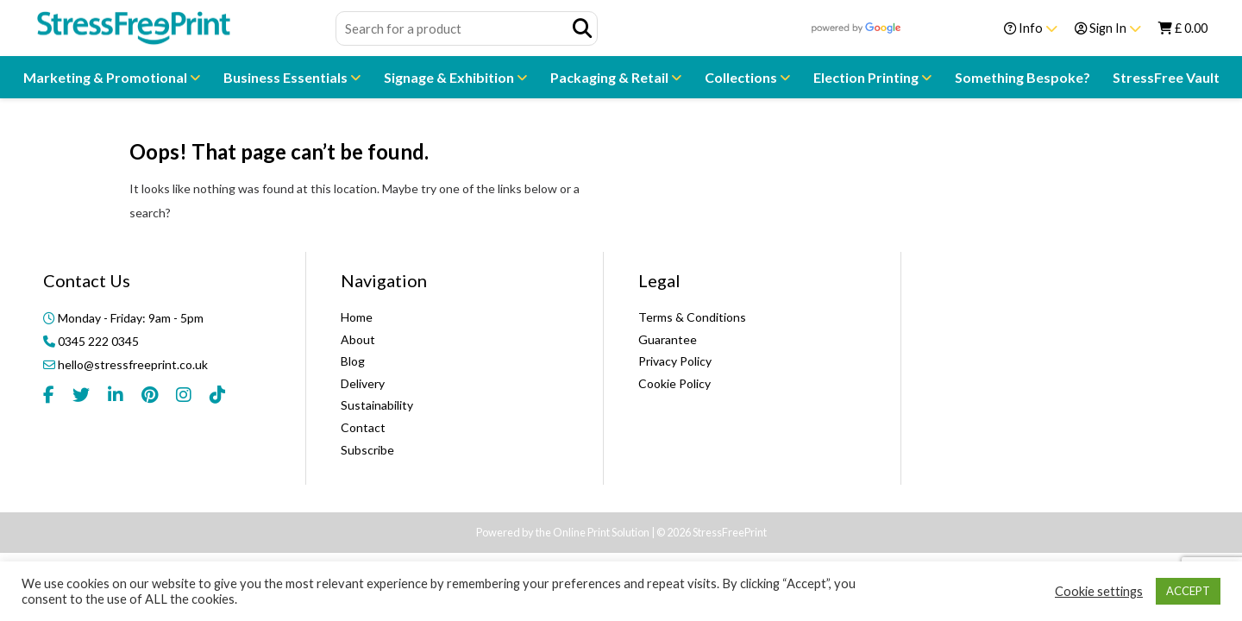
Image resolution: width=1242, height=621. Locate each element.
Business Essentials (286, 77)
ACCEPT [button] (1188, 591)
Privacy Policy (675, 361)
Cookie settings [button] (1099, 591)
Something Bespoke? (1022, 77)
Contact (363, 427)
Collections (742, 77)
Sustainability (377, 405)
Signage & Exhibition (450, 77)
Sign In (1108, 28)
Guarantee (667, 339)
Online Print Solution (601, 532)
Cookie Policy (674, 383)
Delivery (363, 383)
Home (357, 317)
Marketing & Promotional (106, 77)
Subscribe (367, 449)
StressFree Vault (1166, 77)
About (358, 339)
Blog (353, 361)
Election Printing (867, 77)
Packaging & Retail (610, 77)
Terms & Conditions (692, 317)
